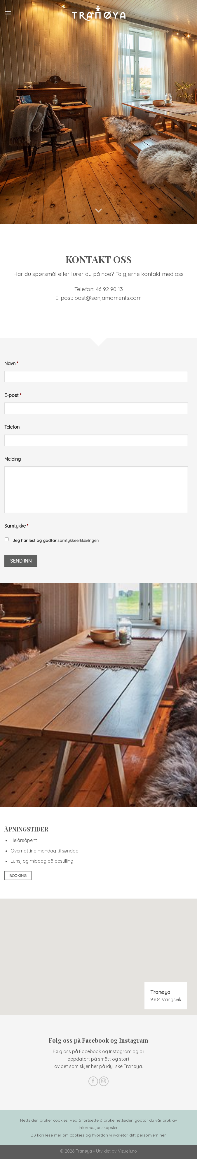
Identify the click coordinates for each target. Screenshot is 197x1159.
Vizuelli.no (127, 1151)
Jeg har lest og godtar (56, 540)
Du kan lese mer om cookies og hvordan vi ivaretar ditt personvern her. (98, 1134)
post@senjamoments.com (108, 297)
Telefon (12, 427)
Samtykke (16, 526)
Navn (11, 363)
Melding (12, 459)
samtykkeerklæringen (77, 540)
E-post (12, 395)
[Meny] (7, 13)
